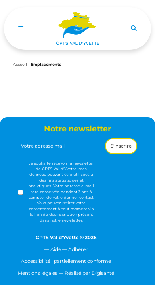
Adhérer (78, 249)
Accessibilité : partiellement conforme (66, 261)
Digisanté (103, 273)
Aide (55, 249)
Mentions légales (37, 273)
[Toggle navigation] (20, 28)
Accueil (20, 64)
